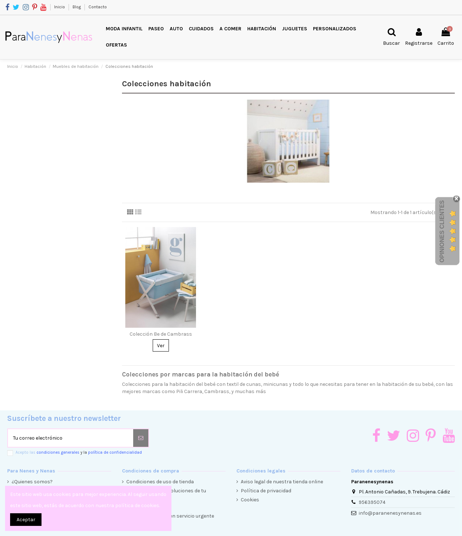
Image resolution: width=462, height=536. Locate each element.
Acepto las (79, 452)
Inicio (60, 6)
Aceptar (26, 520)
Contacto (97, 6)
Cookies (250, 500)
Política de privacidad (266, 491)
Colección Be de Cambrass (161, 334)
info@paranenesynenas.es (390, 513)
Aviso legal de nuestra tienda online (282, 482)
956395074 (372, 502)
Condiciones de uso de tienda (160, 482)
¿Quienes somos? (32, 482)
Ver (161, 346)
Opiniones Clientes (442, 231)
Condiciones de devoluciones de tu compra (166, 494)
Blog (77, 6)
